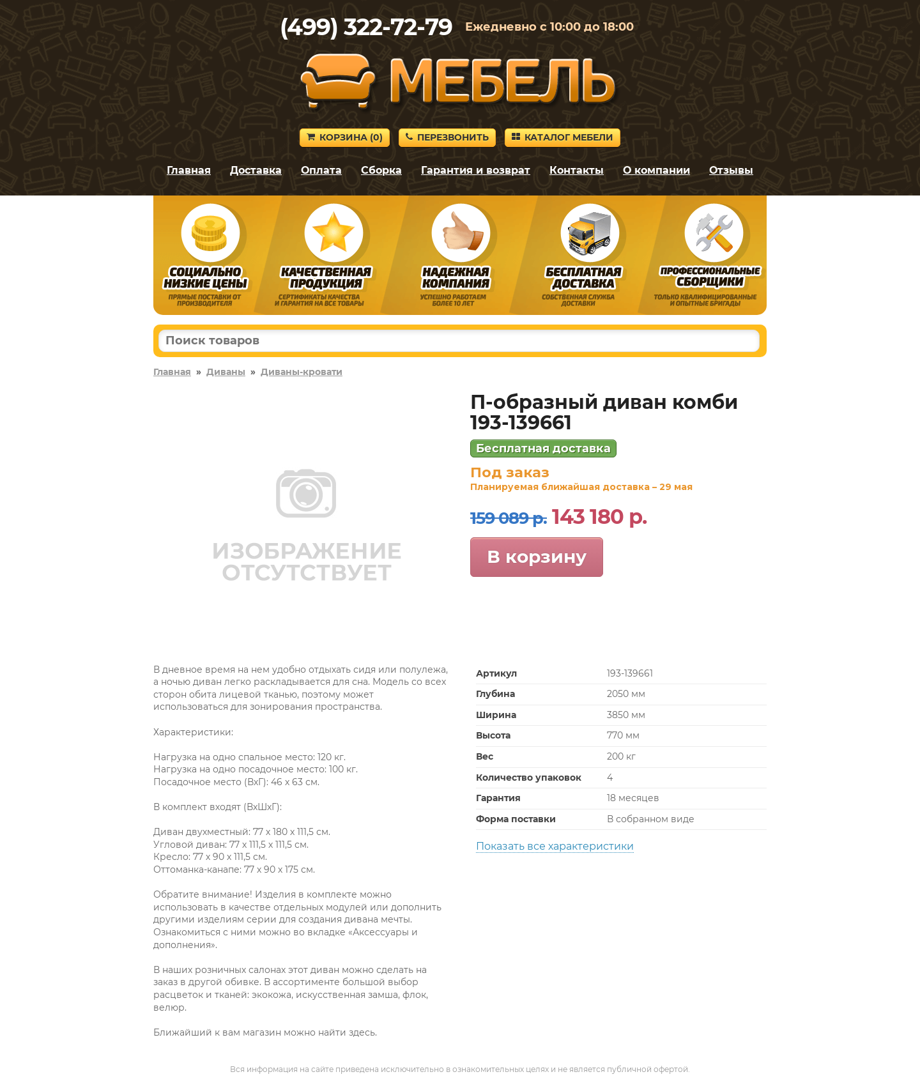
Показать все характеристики (555, 846)
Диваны (225, 372)
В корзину (536, 556)
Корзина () (345, 137)
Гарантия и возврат (475, 170)
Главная (189, 170)
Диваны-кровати (301, 372)
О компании (656, 170)
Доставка (256, 170)
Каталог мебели (562, 137)
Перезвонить (447, 137)
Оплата (321, 170)
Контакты (576, 170)
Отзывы (731, 170)
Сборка (381, 170)
